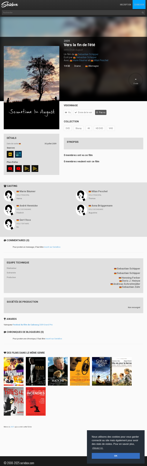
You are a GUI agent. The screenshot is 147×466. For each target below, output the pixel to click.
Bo (18, 227)
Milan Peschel (101, 60)
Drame (77, 66)
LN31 (12, 427)
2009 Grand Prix (33, 325)
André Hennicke (29, 205)
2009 (67, 40)
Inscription (125, 4)
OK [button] (115, 456)
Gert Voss (25, 219)
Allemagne (92, 66)
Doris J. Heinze (131, 280)
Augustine (93, 213)
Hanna (19, 198)
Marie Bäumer (80, 60)
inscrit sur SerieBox (52, 247)
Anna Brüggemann (102, 205)
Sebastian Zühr (131, 286)
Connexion (139, 4)
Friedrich (20, 213)
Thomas (92, 198)
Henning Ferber (131, 277)
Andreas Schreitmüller (126, 283)
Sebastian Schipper (88, 54)
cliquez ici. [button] (97, 448)
